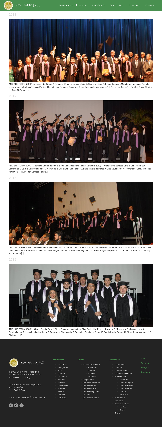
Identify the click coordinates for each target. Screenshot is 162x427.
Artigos (136, 5)
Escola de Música (89, 386)
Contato (150, 5)
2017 (12, 96)
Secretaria (61, 383)
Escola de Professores (91, 398)
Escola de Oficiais (89, 389)
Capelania (61, 374)
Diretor (60, 371)
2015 (12, 259)
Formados (61, 395)
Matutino (123, 407)
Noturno (122, 410)
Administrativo (63, 386)
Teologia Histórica (126, 386)
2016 (12, 178)
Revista (123, 5)
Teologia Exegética (126, 383)
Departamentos (120, 377)
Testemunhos (62, 398)
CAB (112, 5)
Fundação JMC (63, 367)
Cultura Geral (124, 380)
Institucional (66, 5)
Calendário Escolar (121, 371)
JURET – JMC (63, 364)
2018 (12, 14)
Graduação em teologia (91, 364)
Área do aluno (120, 364)
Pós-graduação (88, 380)
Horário (117, 413)
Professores (62, 380)
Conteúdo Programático (123, 374)
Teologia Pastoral (126, 389)
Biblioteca (118, 367)
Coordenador (62, 377)
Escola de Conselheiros (91, 383)
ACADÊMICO (98, 5)
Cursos (83, 5)
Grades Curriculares (122, 404)
